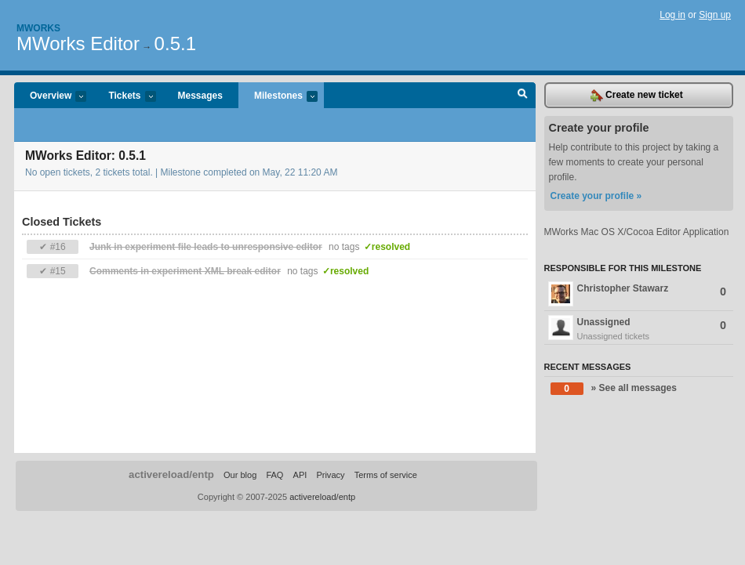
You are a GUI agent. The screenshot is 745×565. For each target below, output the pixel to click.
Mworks (38, 28)
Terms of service (385, 475)
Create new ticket (637, 95)
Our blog (240, 475)
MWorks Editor (78, 43)
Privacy (330, 475)
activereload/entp (171, 474)
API (300, 475)
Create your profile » (596, 195)
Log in (672, 14)
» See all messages (614, 388)
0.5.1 (175, 43)
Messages (200, 95)
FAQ (274, 475)
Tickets (124, 96)
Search (523, 95)
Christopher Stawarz (637, 293)
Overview (50, 96)
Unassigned (639, 329)
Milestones (278, 96)
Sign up (715, 14)
